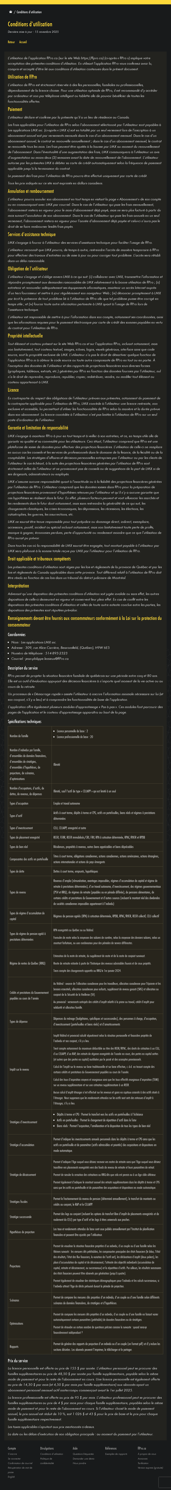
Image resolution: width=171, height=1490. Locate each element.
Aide (75, 1448)
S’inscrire (12, 1454)
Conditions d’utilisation (51, 1454)
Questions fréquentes (83, 1454)
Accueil (23, 42)
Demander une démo (83, 1458)
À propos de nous (147, 1454)
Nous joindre (79, 1463)
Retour (11, 42)
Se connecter (14, 1458)
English (11, 1477)
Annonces (142, 1458)
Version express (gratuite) (150, 1467)
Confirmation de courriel (20, 1463)
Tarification (143, 1463)
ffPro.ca (142, 1448)
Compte (12, 1448)
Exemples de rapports (116, 1454)
